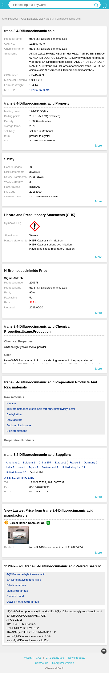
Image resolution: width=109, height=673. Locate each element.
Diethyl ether (14, 414)
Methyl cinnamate (17, 590)
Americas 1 (13, 462)
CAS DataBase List (32, 18)
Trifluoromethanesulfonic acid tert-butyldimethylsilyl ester (41, 408)
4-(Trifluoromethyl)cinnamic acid (26, 574)
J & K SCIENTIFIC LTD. (19, 477)
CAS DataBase (55, 657)
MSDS (28, 657)
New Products (76, 657)
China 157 (45, 462)
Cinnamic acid (15, 596)
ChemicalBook (10, 18)
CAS (39, 657)
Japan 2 (33, 467)
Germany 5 (90, 462)
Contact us (41, 663)
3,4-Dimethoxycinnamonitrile (24, 579)
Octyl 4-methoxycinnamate (23, 601)
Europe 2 (60, 462)
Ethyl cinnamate (16, 585)
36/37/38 (34, 171)
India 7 (10, 467)
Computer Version (63, 663)
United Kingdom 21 (73, 467)
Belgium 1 (29, 462)
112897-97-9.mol (39, 89)
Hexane (11, 403)
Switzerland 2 (50, 467)
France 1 (74, 462)
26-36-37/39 (36, 176)
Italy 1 (21, 467)
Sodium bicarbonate (19, 425)
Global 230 (36, 472)
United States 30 (16, 472)
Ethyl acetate (14, 419)
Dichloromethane (17, 430)
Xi (30, 167)
